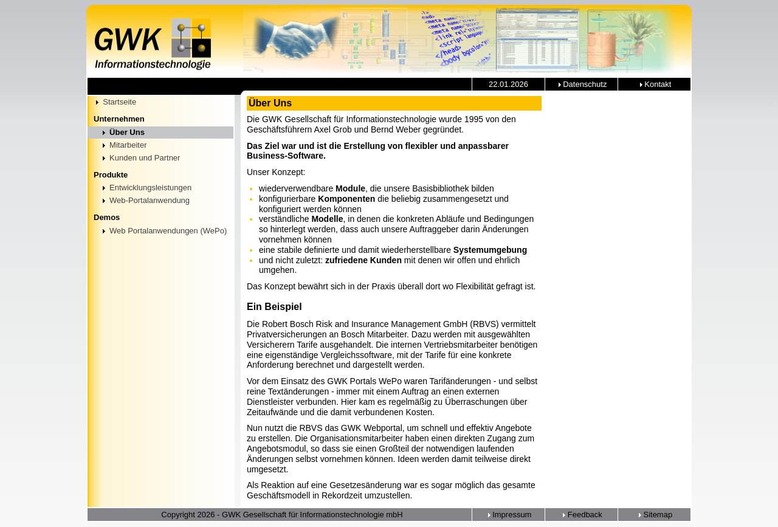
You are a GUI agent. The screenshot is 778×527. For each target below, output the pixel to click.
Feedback (581, 514)
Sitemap (654, 514)
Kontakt (655, 84)
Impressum (509, 514)
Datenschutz (581, 84)
